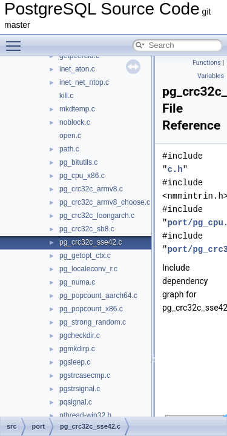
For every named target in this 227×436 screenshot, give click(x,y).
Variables (210, 76)
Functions (206, 63)
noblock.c (74, 122)
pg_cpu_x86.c (82, 175)
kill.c (66, 95)
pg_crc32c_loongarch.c (96, 215)
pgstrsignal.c (79, 389)
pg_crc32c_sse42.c (90, 242)
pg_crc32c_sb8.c (86, 229)
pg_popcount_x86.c (91, 309)
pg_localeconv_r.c (88, 269)
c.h (174, 169)
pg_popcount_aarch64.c (98, 295)
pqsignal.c (75, 402)
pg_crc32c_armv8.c (91, 189)
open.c (70, 135)
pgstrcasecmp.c (84, 375)
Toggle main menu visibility (16, 41)
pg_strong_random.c (92, 322)
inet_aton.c (77, 69)
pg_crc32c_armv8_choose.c (104, 202)
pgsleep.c (74, 362)
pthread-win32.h (85, 415)
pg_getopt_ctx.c (85, 255)
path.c (69, 149)
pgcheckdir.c (79, 335)
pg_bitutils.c (78, 162)
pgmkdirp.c (77, 349)
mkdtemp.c (77, 109)
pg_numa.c (77, 282)
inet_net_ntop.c (84, 82)
